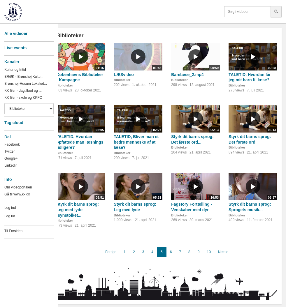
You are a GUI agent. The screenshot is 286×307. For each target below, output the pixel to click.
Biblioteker (64, 85)
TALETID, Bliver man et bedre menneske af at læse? (136, 142)
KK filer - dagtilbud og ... (23, 91)
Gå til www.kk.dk (17, 194)
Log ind (10, 208)
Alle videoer (15, 33)
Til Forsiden (13, 231)
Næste (223, 252)
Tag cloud (13, 122)
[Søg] (276, 11)
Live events (15, 47)
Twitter (9, 151)
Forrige (110, 252)
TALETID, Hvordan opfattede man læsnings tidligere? (79, 142)
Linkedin (10, 165)
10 (208, 252)
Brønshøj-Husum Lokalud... (25, 84)
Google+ (11, 158)
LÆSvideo (124, 74)
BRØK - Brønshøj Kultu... (23, 77)
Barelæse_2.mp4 (187, 74)
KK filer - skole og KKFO (23, 98)
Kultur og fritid (15, 70)
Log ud (9, 216)
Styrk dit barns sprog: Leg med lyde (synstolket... (77, 209)
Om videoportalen (18, 187)
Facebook (12, 144)
